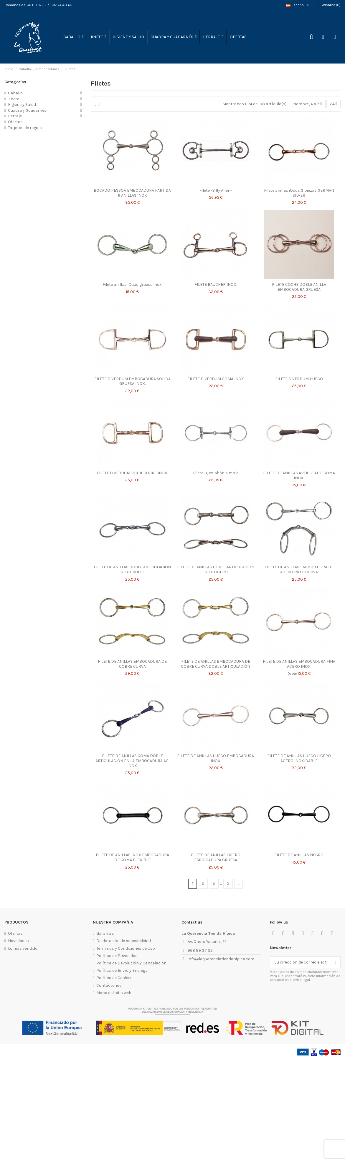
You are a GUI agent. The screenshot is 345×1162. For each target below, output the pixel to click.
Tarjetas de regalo (25, 127)
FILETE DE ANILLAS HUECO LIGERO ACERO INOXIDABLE (299, 758)
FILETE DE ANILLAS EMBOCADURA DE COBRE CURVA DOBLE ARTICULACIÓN (215, 664)
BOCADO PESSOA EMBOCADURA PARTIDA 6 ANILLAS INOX (132, 193)
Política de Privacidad (117, 955)
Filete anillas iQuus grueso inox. (132, 284)
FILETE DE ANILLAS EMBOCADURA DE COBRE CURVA (132, 664)
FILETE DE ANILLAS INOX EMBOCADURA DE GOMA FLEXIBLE (132, 857)
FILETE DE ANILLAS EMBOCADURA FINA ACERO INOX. (299, 664)
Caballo (15, 93)
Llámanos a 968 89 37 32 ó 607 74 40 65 (38, 5)
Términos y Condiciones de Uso (125, 948)
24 (333, 103)
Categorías (15, 81)
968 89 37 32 (200, 950)
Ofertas (15, 121)
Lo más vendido (22, 948)
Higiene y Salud (22, 104)
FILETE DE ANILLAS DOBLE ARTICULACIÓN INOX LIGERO (215, 570)
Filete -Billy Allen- (215, 190)
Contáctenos (109, 985)
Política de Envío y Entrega (122, 970)
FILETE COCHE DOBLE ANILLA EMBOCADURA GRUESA (299, 287)
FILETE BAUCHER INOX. (215, 284)
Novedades (18, 940)
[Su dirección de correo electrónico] (300, 962)
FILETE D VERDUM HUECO (299, 378)
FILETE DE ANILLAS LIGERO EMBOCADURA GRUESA (215, 857)
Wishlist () (328, 5)
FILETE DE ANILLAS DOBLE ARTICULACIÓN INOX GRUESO (132, 570)
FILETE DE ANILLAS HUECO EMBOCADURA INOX (215, 758)
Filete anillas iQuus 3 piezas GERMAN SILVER (299, 193)
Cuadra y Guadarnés (27, 110)
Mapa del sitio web (113, 992)
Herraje (15, 115)
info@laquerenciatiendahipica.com (221, 958)
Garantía (105, 933)
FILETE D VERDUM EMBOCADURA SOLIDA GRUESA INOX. (132, 381)
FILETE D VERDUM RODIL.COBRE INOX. (132, 472)
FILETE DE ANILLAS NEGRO (298, 854)
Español (298, 5)
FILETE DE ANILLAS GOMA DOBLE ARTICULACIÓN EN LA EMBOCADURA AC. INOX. (132, 760)
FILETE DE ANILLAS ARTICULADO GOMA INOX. (299, 475)
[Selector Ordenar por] (308, 104)
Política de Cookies (114, 977)
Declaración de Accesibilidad (123, 940)
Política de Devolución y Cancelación (131, 963)
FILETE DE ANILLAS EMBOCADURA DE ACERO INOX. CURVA (299, 570)
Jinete (13, 98)
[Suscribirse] (335, 962)
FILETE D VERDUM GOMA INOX (215, 378)
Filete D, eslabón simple (215, 472)
